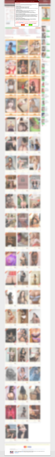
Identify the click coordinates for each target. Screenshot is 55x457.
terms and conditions (21, 22)
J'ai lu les (19, 22)
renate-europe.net (16, 452)
